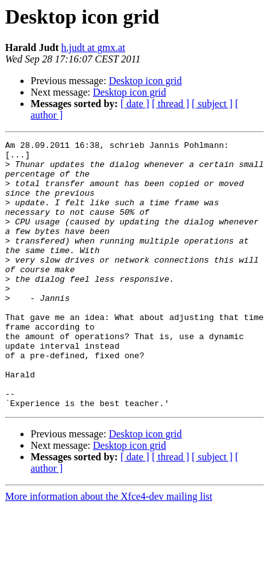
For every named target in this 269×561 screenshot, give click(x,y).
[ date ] (134, 103)
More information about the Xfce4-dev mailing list (108, 549)
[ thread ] (170, 103)
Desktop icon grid (145, 80)
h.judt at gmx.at (93, 47)
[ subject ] (212, 103)
